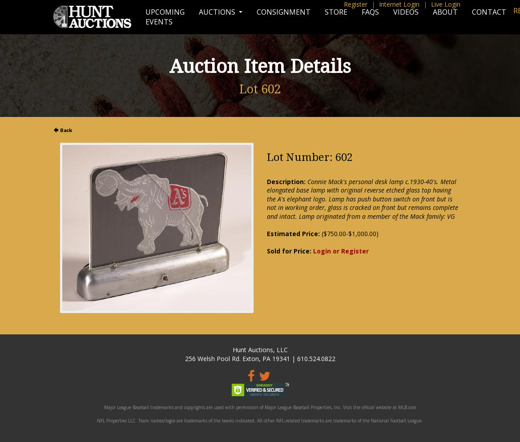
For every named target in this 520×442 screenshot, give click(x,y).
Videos (406, 12)
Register (355, 4)
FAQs (370, 12)
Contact (489, 12)
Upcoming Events (165, 17)
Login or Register (341, 251)
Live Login (445, 4)
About (445, 12)
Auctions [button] (218, 12)
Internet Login (399, 4)
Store (336, 12)
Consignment (283, 12)
